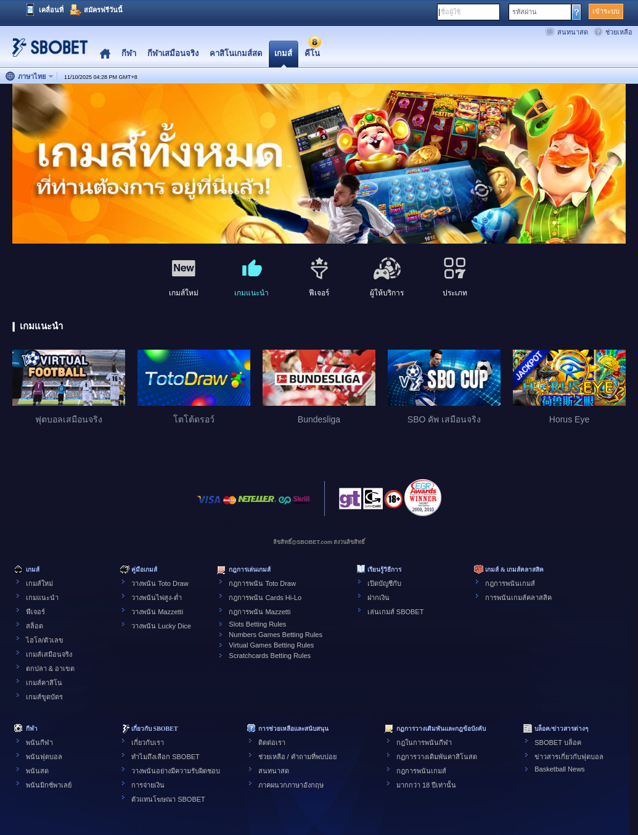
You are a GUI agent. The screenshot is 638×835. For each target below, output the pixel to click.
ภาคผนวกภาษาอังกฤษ (291, 785)
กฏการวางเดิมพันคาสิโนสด (436, 756)
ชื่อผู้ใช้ (450, 11)
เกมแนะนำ (42, 597)
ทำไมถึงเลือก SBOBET (165, 756)
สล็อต (34, 626)
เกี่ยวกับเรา (147, 742)
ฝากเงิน (378, 597)
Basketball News (559, 769)
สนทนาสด (572, 32)
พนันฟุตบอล (44, 756)
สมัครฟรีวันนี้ (103, 10)
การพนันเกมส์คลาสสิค (518, 597)
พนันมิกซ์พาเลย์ (49, 785)
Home (105, 54)
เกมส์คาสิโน (44, 682)
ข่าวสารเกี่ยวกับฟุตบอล (568, 756)
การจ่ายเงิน (148, 785)
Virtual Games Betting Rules (271, 645)
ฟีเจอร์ (35, 611)
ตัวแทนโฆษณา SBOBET (168, 799)
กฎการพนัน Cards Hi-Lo (265, 597)
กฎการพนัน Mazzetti (259, 611)
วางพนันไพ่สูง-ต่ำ (156, 597)
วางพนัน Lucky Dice (161, 626)
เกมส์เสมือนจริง (49, 654)
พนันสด (37, 771)
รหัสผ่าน (524, 11)
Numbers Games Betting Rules (275, 634)
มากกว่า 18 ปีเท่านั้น (426, 785)
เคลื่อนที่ (51, 10)
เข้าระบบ (606, 11)
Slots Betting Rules (257, 624)
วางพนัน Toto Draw (160, 583)
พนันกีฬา (39, 742)
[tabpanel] (319, 164)
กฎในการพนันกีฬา (424, 742)
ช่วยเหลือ (618, 32)
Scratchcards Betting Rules (270, 655)
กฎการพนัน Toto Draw (262, 583)
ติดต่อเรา (271, 742)
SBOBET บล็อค (557, 742)
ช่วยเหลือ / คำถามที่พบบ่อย (297, 756)
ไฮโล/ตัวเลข (44, 640)
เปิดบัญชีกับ (384, 583)
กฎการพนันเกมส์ (510, 583)
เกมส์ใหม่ (39, 583)
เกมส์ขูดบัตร (44, 697)
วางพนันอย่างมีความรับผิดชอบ (175, 771)
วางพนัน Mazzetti (157, 611)
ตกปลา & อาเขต (50, 668)
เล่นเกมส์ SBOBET (395, 611)
